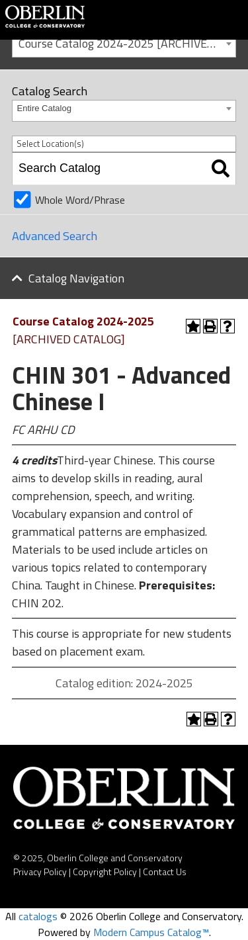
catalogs (38, 916)
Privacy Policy (40, 871)
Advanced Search (54, 236)
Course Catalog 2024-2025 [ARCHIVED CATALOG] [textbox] (127, 43)
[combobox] (124, 43)
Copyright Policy (105, 871)
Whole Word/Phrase (80, 200)
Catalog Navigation (76, 278)
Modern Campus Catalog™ (151, 932)
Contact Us (164, 871)
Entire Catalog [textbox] (44, 108)
